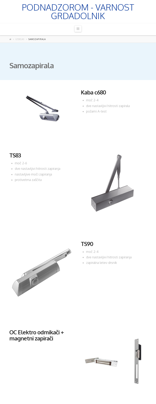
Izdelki (19, 39)
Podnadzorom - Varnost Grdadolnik (78, 11)
